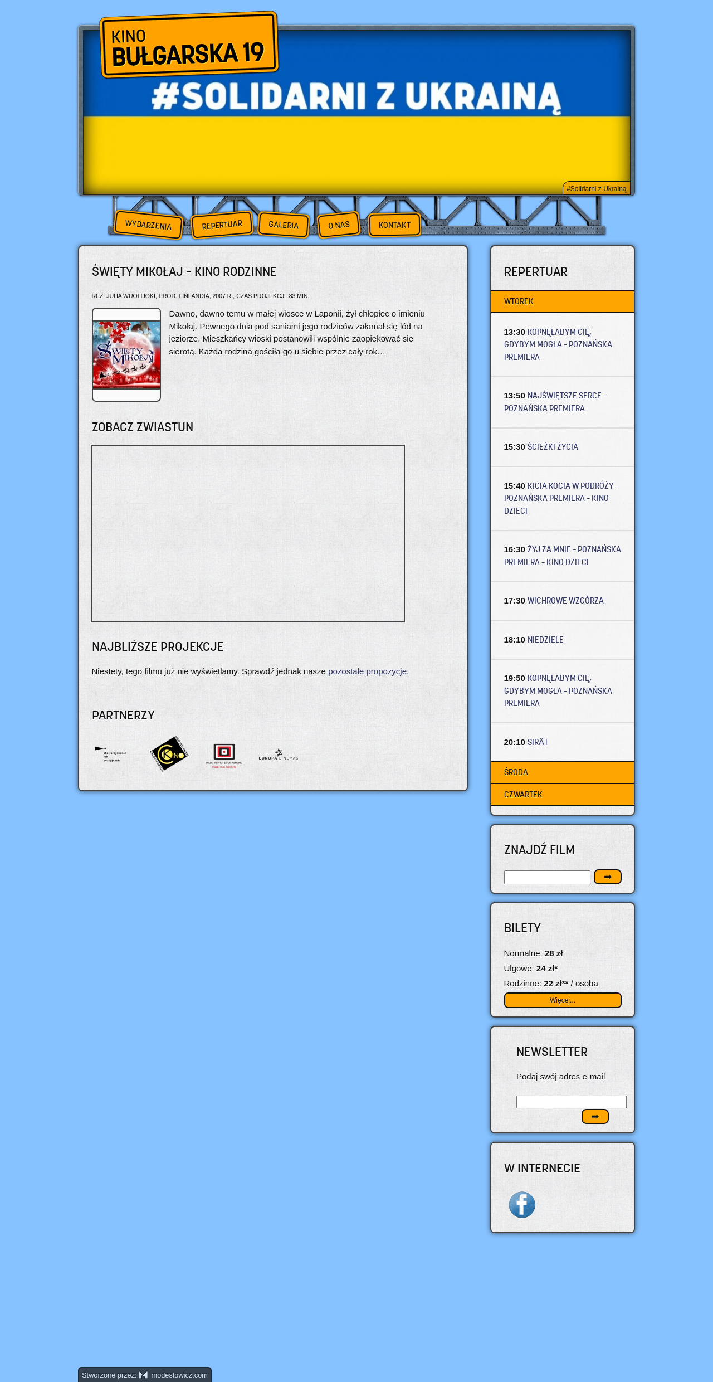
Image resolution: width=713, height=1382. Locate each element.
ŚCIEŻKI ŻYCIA (553, 446)
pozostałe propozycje (367, 671)
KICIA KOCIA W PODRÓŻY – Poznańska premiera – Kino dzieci (561, 498)
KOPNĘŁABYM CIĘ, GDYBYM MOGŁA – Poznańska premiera (558, 344)
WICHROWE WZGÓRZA (566, 600)
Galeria (283, 225)
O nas (339, 225)
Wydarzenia (148, 225)
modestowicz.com (173, 1375)
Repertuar (221, 224)
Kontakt (395, 225)
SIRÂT (538, 742)
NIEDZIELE (546, 639)
